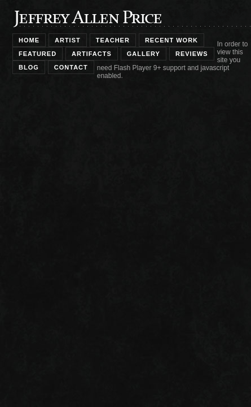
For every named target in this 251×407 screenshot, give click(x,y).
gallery (143, 53)
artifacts (92, 53)
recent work (171, 40)
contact (71, 67)
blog (29, 67)
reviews (191, 53)
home (29, 40)
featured (37, 53)
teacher (113, 40)
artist (68, 40)
